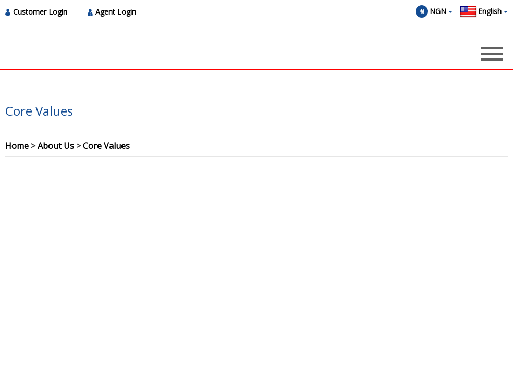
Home (17, 146)
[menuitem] (39, 11)
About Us (56, 146)
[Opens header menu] (492, 53)
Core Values (106, 146)
